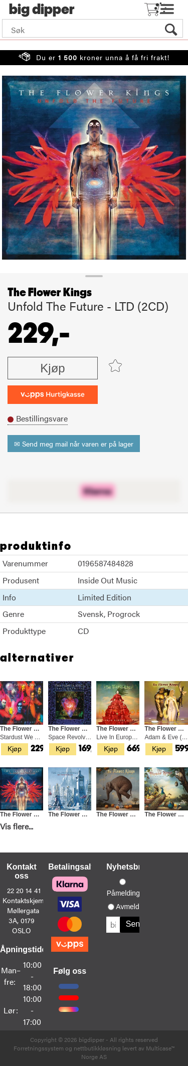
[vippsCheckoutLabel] (53, 394)
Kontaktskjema (25, 900)
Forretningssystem (39, 1047)
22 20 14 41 (24, 890)
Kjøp (52, 368)
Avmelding (132, 907)
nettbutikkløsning (97, 1047)
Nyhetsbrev (128, 867)
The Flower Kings (50, 293)
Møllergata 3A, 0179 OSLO (23, 920)
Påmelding (123, 893)
